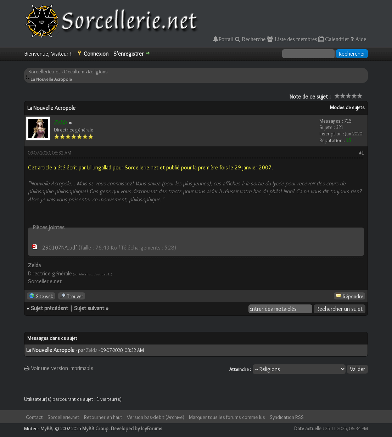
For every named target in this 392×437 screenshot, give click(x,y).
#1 (361, 153)
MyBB (46, 428)
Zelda (91, 350)
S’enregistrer (128, 53)
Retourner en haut (103, 417)
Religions (98, 71)
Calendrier (336, 39)
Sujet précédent (49, 308)
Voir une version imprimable (58, 368)
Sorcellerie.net (44, 71)
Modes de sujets (347, 107)
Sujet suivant (89, 308)
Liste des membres (295, 39)
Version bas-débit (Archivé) (155, 417)
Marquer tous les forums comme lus (227, 417)
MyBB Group (95, 428)
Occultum (74, 71)
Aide (360, 39)
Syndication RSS (287, 417)
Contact (34, 417)
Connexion (96, 53)
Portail (226, 39)
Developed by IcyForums (136, 428)
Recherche (253, 39)
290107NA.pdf (59, 247)
